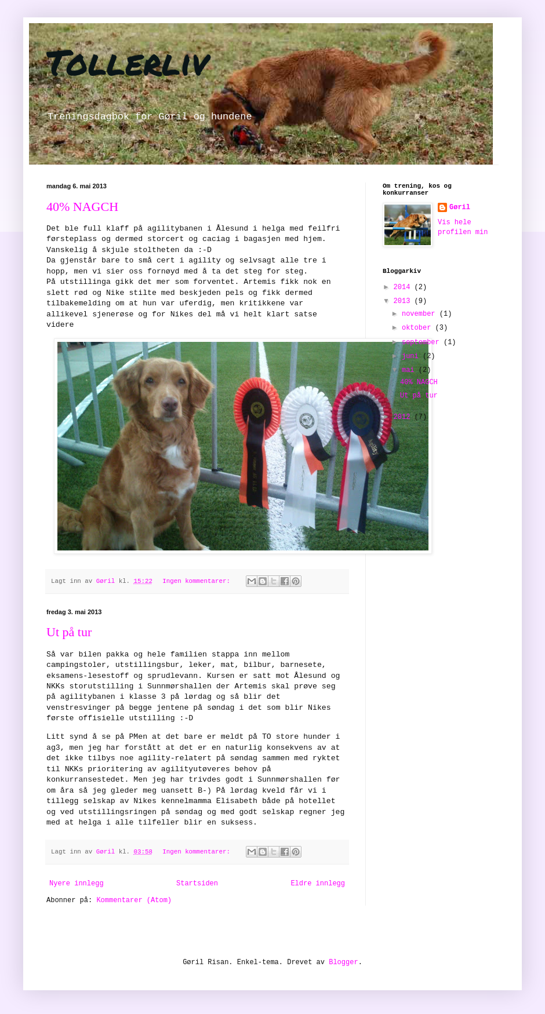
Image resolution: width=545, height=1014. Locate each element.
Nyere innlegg (76, 884)
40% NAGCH (82, 206)
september (423, 342)
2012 (404, 417)
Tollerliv (127, 61)
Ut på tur (69, 632)
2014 (404, 287)
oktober (418, 328)
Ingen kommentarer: (198, 581)
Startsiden (197, 884)
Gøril (459, 207)
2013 (404, 301)
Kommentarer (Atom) (134, 900)
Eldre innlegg (317, 884)
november (420, 314)
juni (412, 356)
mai (410, 370)
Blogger (343, 962)
